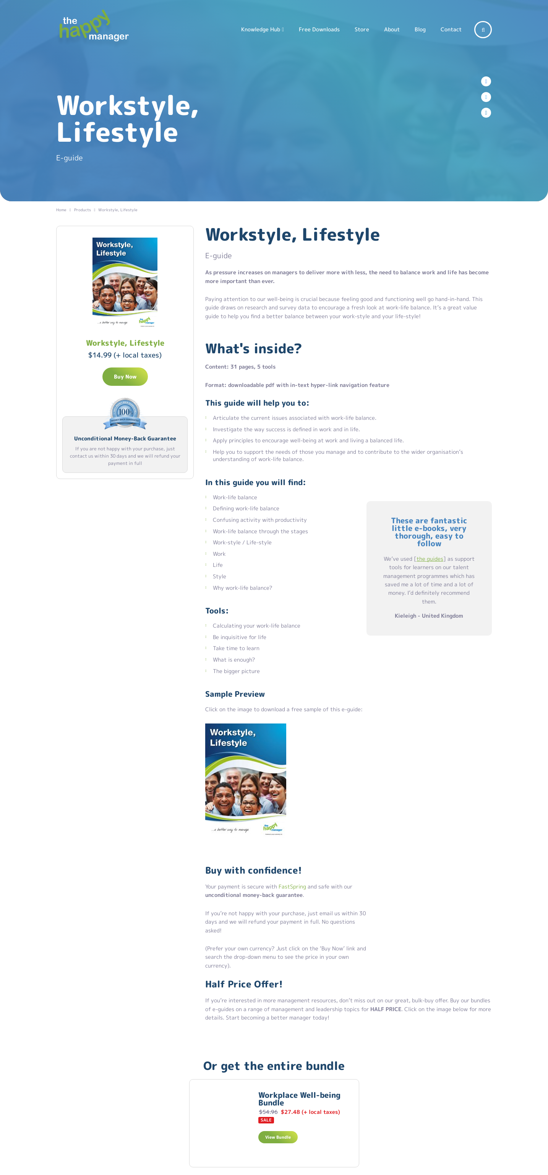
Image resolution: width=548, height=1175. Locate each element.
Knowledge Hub (260, 29)
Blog (420, 29)
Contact (451, 29)
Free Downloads (319, 29)
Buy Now (125, 376)
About (392, 29)
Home (61, 209)
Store (362, 29)
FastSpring (292, 886)
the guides (430, 558)
